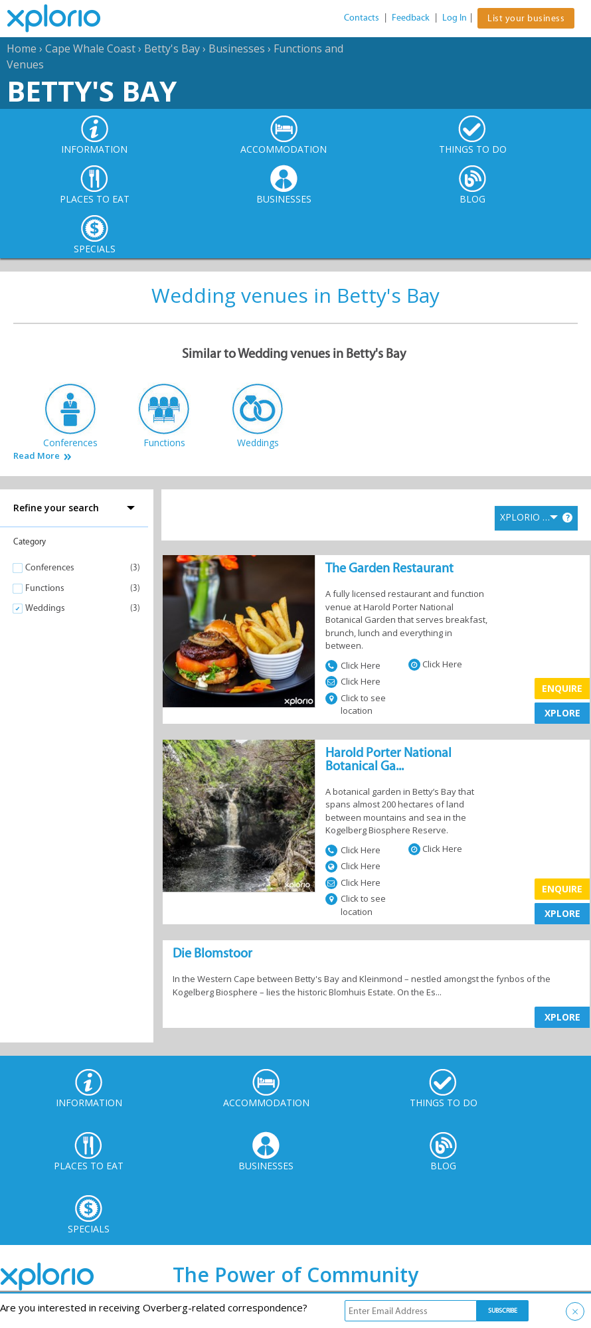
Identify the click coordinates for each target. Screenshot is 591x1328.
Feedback (411, 17)
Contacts (361, 17)
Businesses (237, 48)
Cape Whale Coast (90, 48)
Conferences (49, 567)
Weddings (45, 608)
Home (22, 48)
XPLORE (562, 712)
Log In (454, 17)
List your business (525, 18)
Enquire (562, 688)
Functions (44, 588)
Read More (36, 455)
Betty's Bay (172, 48)
